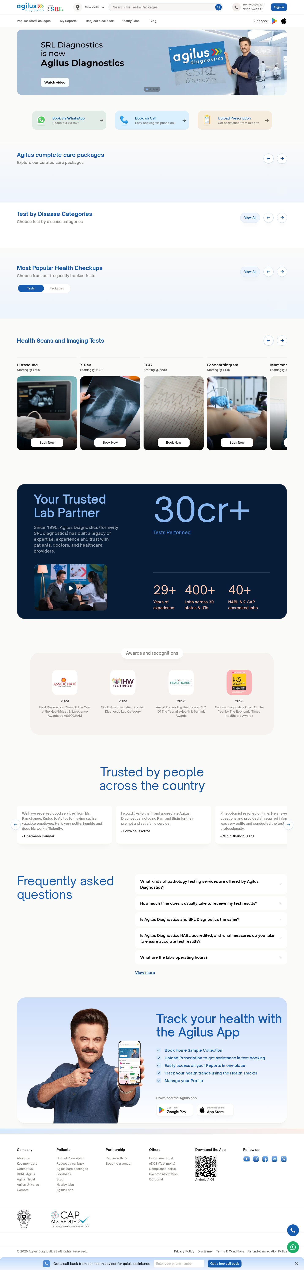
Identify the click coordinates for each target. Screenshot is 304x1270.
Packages (57, 288)
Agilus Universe (28, 1184)
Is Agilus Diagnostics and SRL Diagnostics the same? (211, 919)
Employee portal (161, 1158)
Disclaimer (205, 1251)
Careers (22, 1190)
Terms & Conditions (230, 1251)
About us (23, 1158)
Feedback (64, 1174)
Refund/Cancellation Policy (267, 1251)
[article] (152, 551)
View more (145, 972)
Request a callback (100, 21)
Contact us (25, 1169)
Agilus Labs (65, 1190)
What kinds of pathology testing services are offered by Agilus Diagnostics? (211, 884)
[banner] (47, 403)
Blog (153, 21)
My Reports (68, 21)
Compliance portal (162, 1169)
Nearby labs (65, 1184)
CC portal (156, 1179)
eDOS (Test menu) (162, 1163)
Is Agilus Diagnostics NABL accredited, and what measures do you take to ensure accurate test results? (211, 938)
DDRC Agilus (26, 1174)
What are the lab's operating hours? (211, 957)
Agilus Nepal (26, 1179)
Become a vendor (119, 1163)
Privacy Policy (184, 1251)
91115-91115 (253, 9)
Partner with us (116, 1158)
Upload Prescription (71, 1158)
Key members (27, 1163)
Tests (31, 288)
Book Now (46, 442)
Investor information (163, 1174)
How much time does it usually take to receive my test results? (211, 903)
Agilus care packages (72, 1169)
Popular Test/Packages (34, 21)
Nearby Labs (130, 21)
